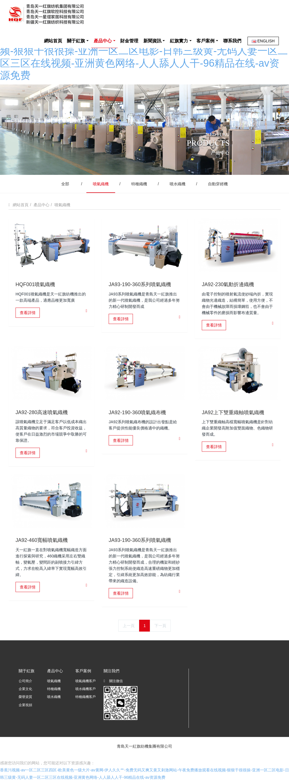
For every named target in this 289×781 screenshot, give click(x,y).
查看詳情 (28, 312)
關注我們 (111, 671)
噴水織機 (177, 184)
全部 (65, 184)
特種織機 (139, 184)
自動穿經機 (218, 184)
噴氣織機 (101, 184)
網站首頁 (53, 40)
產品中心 (41, 205)
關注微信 (113, 682)
